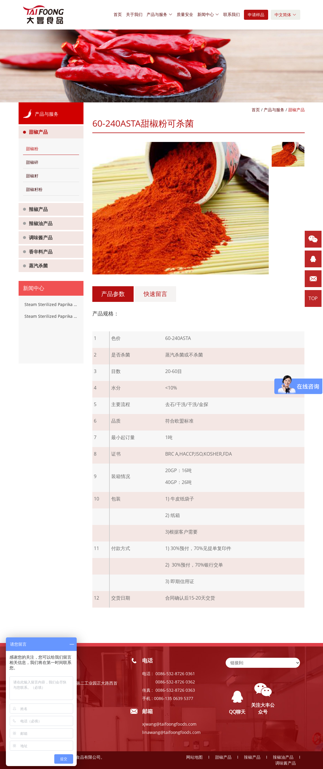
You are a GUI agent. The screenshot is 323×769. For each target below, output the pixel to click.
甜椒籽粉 (34, 189)
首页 (118, 14)
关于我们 (134, 14)
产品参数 (113, 294)
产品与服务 (160, 14)
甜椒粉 (32, 148)
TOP (313, 298)
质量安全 (185, 14)
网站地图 (194, 757)
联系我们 (231, 14)
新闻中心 (208, 14)
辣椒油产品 (41, 223)
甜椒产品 (38, 132)
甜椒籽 (32, 176)
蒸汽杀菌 (38, 265)
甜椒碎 (32, 162)
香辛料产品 (41, 251)
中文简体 (285, 14)
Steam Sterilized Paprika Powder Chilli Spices (51, 304)
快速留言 (155, 294)
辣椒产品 (38, 209)
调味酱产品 (41, 237)
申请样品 (256, 14)
